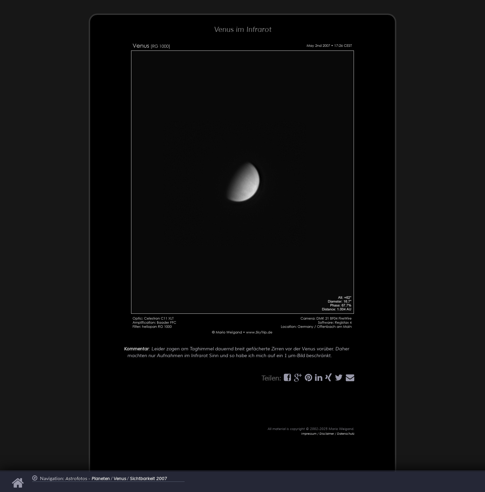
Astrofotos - (87, 478)
